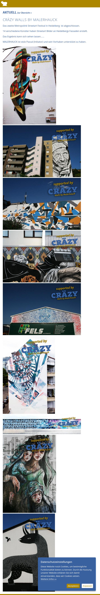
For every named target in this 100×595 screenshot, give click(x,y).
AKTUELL (17, 12)
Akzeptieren (73, 586)
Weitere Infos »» (48, 579)
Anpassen (87, 586)
